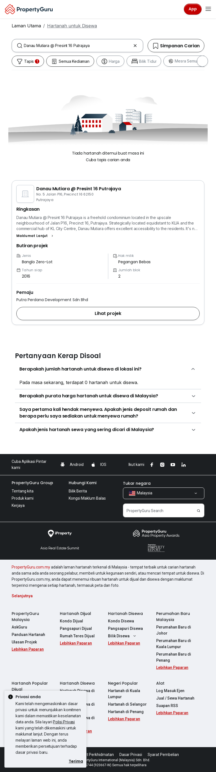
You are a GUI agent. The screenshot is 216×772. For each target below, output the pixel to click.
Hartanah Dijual (75, 613)
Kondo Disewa (121, 621)
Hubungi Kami (82, 483)
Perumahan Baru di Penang (173, 657)
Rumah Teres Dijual (77, 636)
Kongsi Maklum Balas (87, 498)
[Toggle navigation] (208, 9)
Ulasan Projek (24, 642)
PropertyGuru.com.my (31, 567)
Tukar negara (137, 483)
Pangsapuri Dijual (76, 628)
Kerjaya (18, 505)
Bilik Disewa (122, 636)
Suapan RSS (167, 705)
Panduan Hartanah (28, 634)
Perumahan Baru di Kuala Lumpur (173, 643)
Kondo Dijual (71, 621)
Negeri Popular (123, 683)
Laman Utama (26, 25)
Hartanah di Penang (126, 712)
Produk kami (23, 498)
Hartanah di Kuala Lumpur (124, 693)
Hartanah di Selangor (127, 704)
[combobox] (77, 46)
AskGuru (19, 627)
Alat (160, 683)
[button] (35, 236)
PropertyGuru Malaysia (25, 616)
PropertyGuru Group (32, 483)
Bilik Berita (78, 491)
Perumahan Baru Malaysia (173, 616)
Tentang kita (23, 491)
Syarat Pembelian (163, 754)
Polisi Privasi (64, 721)
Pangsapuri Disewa (125, 628)
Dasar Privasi (130, 754)
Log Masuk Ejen (170, 690)
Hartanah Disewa (125, 613)
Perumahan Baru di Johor (173, 630)
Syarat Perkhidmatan (95, 754)
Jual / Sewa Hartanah (175, 698)
